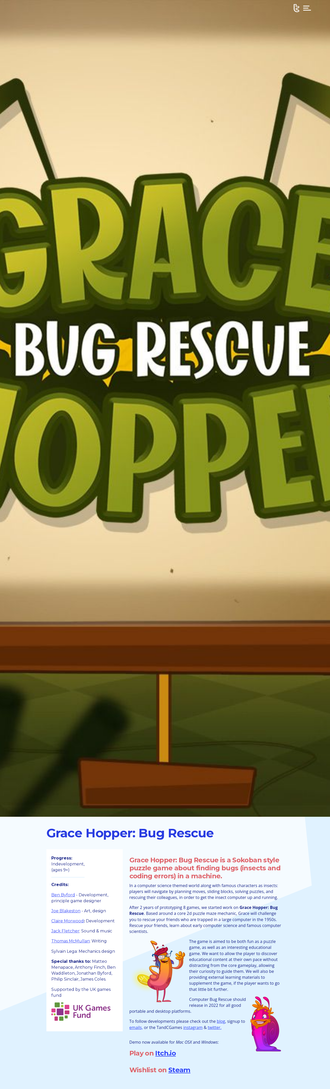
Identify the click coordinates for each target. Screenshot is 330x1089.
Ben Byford (63, 894)
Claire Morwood (67, 920)
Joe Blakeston (65, 910)
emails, (136, 1027)
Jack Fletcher (65, 931)
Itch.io (165, 1053)
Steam (179, 1070)
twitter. (214, 1027)
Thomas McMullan (70, 941)
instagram (193, 1027)
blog (221, 1021)
